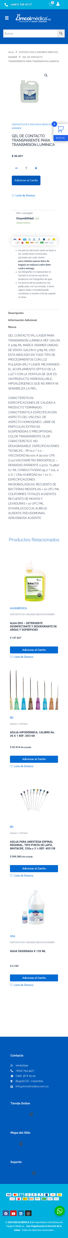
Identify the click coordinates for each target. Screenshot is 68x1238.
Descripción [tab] (16, 313)
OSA (12, 936)
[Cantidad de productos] (26, 168)
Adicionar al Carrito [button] (34, 650)
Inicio (11, 52)
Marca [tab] (12, 327)
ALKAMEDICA (18, 608)
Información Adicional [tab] (22, 320)
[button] (7, 18)
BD (11, 717)
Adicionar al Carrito (26, 180)
